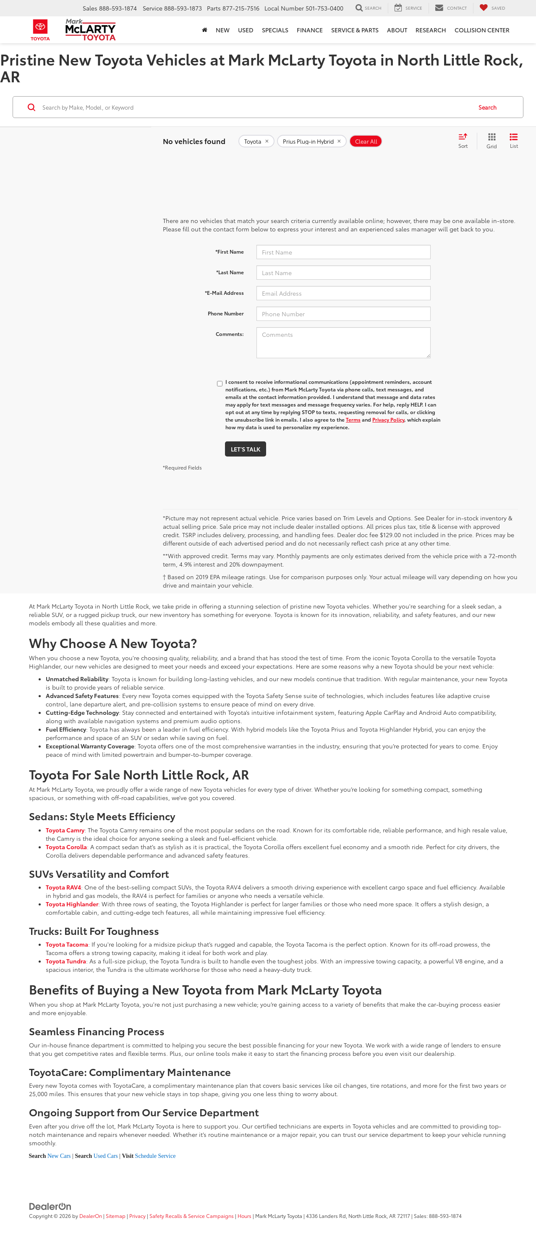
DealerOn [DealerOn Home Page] (90, 1215)
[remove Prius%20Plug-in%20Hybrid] (312, 141)
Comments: (230, 333)
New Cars (59, 1156)
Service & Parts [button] (355, 30)
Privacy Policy (388, 419)
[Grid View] (490, 141)
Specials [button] (275, 30)
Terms (353, 419)
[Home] (205, 29)
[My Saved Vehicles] (492, 8)
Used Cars (106, 1156)
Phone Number (226, 313)
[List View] (513, 141)
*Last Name (230, 272)
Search (487, 107)
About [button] (397, 30)
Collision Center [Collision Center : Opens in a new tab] (482, 30)
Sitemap (116, 1215)
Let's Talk (245, 449)
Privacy (137, 1215)
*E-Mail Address (224, 292)
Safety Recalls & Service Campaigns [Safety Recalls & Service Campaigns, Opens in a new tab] (191, 1215)
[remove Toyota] (256, 141)
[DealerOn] (50, 1206)
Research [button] (431, 30)
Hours (244, 1215)
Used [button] (246, 30)
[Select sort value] (465, 141)
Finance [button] (310, 30)
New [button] (223, 30)
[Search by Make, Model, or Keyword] (256, 107)
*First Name (229, 251)
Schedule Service (155, 1156)
